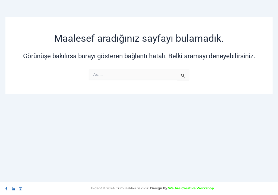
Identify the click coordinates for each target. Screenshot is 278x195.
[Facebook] (6, 187)
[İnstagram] (20, 187)
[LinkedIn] (13, 187)
